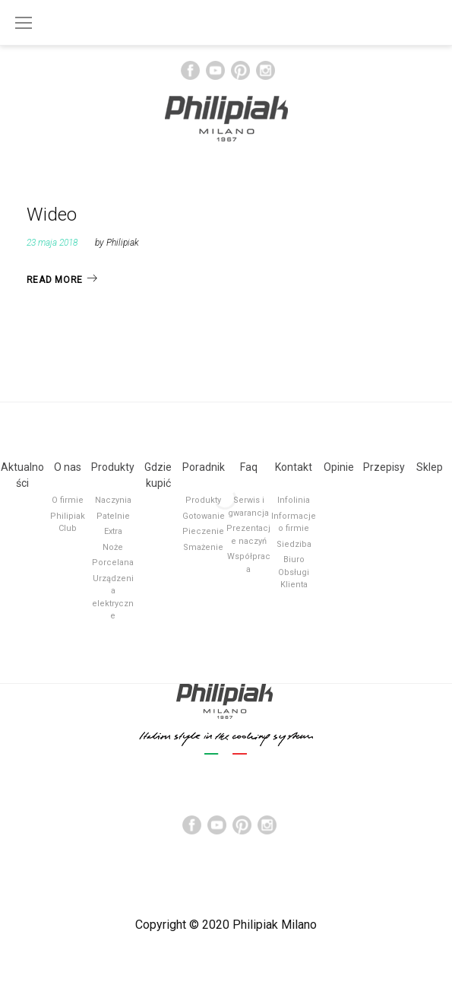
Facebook (190, 70)
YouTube (215, 70)
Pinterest (240, 70)
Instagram (265, 70)
